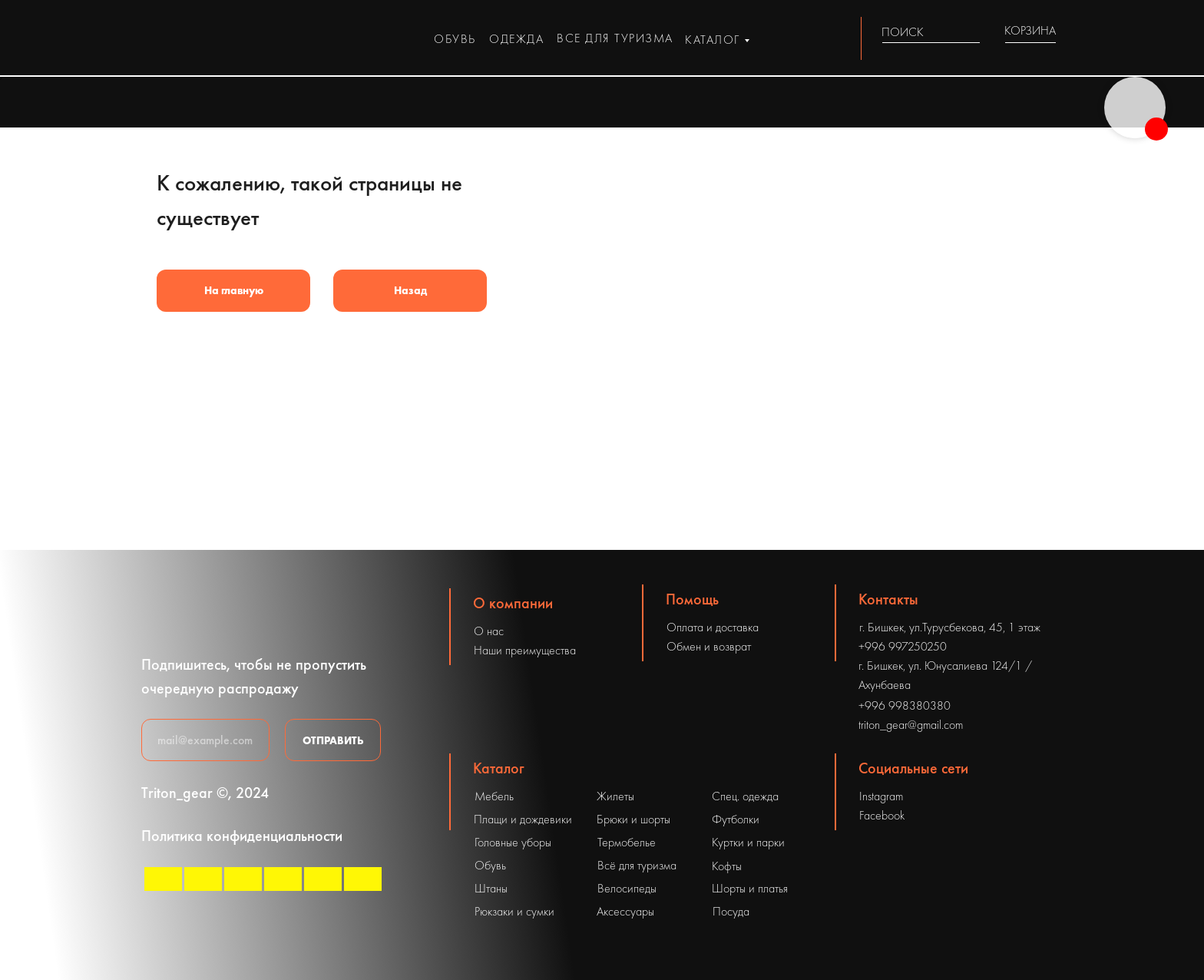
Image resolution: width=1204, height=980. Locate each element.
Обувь (490, 865)
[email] (205, 740)
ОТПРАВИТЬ (333, 740)
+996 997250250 (902, 646)
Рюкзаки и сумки (514, 911)
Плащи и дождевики (523, 819)
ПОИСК (903, 32)
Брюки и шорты (633, 819)
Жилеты (615, 796)
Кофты (727, 866)
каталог (712, 39)
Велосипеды (627, 888)
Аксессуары (625, 911)
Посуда (731, 911)
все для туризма (615, 38)
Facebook (882, 815)
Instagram (881, 796)
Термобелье (626, 842)
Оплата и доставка (712, 627)
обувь (455, 39)
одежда (516, 39)
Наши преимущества (525, 650)
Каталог (498, 768)
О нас (489, 631)
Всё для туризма (636, 865)
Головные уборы (513, 842)
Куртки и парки (748, 842)
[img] (971, 31)
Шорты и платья (750, 888)
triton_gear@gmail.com (910, 725)
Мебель (494, 796)
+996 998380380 (904, 705)
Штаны (491, 888)
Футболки (735, 819)
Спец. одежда (745, 796)
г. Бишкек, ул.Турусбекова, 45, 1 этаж (949, 627)
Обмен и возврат (708, 646)
